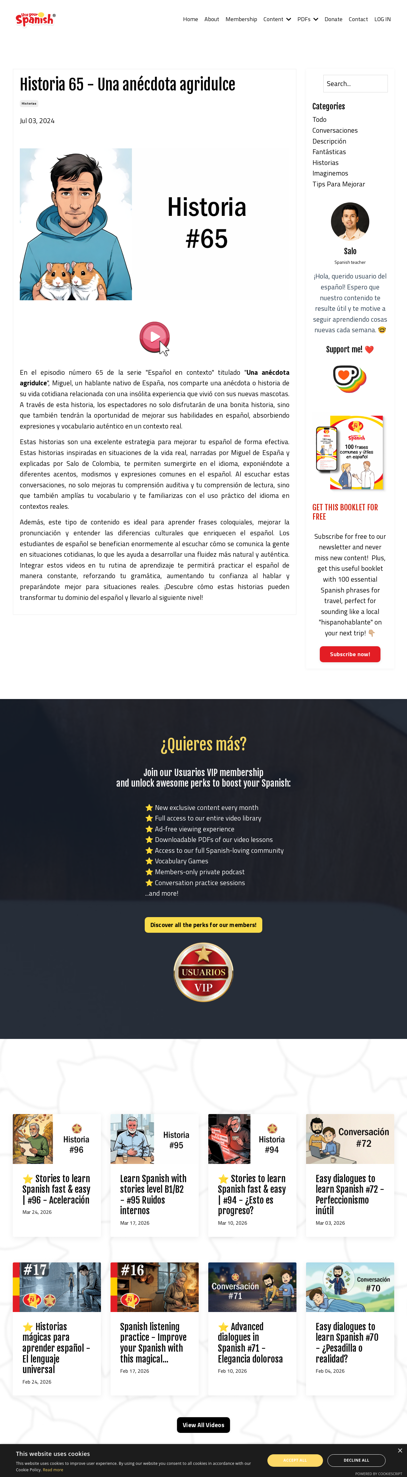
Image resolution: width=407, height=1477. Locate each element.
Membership (241, 19)
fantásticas (329, 151)
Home (190, 19)
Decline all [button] (356, 1460)
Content (277, 19)
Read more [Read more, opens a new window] (53, 1470)
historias (29, 103)
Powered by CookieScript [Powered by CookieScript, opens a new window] (378, 1473)
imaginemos (330, 173)
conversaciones (335, 130)
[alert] (203, 1460)
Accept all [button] (295, 1460)
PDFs (307, 19)
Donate (333, 19)
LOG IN (382, 19)
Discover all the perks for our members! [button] (203, 925)
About (211, 19)
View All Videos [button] (203, 1425)
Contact (358, 19)
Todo (319, 119)
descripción (329, 141)
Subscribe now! (350, 654)
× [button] (399, 1451)
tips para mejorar (338, 184)
